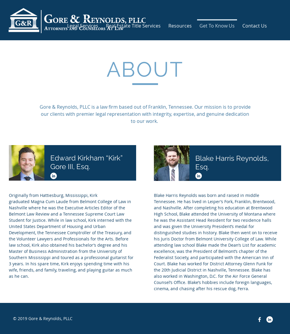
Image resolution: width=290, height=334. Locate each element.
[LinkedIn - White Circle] (53, 176)
